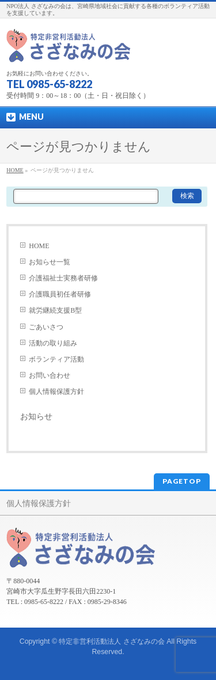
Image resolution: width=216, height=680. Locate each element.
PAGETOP (181, 481)
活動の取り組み (53, 343)
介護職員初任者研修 (60, 294)
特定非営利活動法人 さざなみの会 (111, 641)
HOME (39, 246)
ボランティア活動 (56, 359)
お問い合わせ (49, 375)
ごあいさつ (46, 327)
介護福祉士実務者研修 (63, 278)
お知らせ (36, 416)
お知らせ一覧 (49, 262)
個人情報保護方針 (56, 392)
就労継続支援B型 (55, 310)
